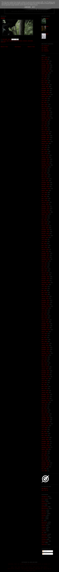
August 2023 (45, 120)
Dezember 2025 (45, 65)
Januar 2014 (45, 345)
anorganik (44, 496)
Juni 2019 (44, 218)
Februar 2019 (45, 225)
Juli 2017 (44, 263)
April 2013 (45, 363)
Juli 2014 (44, 333)
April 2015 (45, 316)
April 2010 (45, 433)
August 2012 (45, 378)
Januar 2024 (45, 110)
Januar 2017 (45, 274)
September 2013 (46, 353)
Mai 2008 (44, 468)
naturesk (44, 524)
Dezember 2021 (45, 159)
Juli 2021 (44, 169)
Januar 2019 (45, 227)
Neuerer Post (4, 46)
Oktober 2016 (45, 280)
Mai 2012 (44, 384)
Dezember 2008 (45, 463)
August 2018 (45, 237)
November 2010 (45, 419)
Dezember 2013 (45, 347)
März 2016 (44, 294)
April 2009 (45, 457)
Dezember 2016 (45, 276)
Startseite (18, 46)
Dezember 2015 (45, 300)
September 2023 (46, 118)
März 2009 (44, 459)
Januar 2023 (45, 133)
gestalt (44, 510)
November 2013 (45, 349)
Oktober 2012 (45, 374)
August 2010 (45, 425)
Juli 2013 (44, 357)
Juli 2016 (44, 286)
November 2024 (45, 90)
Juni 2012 (44, 382)
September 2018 (46, 235)
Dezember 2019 (45, 206)
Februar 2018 (45, 249)
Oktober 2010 (45, 421)
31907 (47, 34)
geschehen (44, 506)
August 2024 (45, 96)
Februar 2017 (45, 272)
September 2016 (46, 282)
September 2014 (46, 329)
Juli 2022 (44, 145)
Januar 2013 (45, 368)
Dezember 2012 (45, 370)
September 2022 (46, 141)
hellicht (44, 513)
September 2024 (46, 94)
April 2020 (45, 198)
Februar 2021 (45, 178)
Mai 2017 (44, 267)
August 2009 (45, 449)
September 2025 (46, 71)
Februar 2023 (45, 131)
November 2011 (45, 396)
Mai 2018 (44, 243)
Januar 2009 (45, 461)
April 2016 (45, 292)
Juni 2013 (44, 359)
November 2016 (45, 278)
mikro (43, 518)
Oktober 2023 (45, 116)
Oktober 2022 (45, 139)
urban (43, 542)
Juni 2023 (44, 124)
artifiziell (45, 498)
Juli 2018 (44, 239)
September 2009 (46, 447)
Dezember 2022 (45, 135)
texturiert (45, 537)
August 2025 (45, 73)
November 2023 (45, 114)
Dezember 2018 (45, 229)
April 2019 (45, 221)
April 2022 (45, 151)
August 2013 (45, 355)
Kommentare (46, 553)
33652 (47, 26)
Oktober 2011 (45, 398)
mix (42, 520)
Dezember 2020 (45, 182)
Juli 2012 (44, 380)
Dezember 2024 (45, 88)
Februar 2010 (45, 437)
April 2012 (45, 386)
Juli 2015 (44, 310)
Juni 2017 (44, 265)
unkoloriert (45, 541)
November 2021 (45, 161)
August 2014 (45, 331)
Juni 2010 (44, 429)
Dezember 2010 (45, 417)
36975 (47, 18)
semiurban (44, 534)
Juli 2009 (44, 451)
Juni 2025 (44, 76)
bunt (43, 500)
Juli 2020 (44, 192)
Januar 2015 (45, 321)
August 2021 (45, 167)
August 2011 (45, 402)
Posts (45, 551)
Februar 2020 (45, 202)
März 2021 (44, 176)
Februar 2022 (45, 155)
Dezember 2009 (45, 441)
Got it (33, 7)
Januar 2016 (45, 298)
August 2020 (45, 190)
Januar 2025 (45, 86)
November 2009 (45, 443)
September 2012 (46, 376)
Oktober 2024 (45, 92)
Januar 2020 (45, 204)
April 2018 (45, 245)
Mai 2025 (44, 78)
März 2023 (44, 129)
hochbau (44, 515)
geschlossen (45, 508)
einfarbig (44, 503)
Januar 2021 (45, 180)
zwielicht (44, 544)
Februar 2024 (45, 108)
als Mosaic (45, 47)
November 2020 (45, 184)
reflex (43, 529)
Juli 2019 (44, 216)
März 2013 (44, 365)
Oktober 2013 (45, 351)
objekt (43, 525)
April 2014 (45, 339)
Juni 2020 (44, 194)
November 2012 (45, 372)
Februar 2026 (45, 61)
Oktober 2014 (45, 327)
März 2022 (44, 153)
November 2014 (45, 325)
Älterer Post (31, 46)
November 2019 (45, 208)
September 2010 (46, 423)
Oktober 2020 (45, 186)
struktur (44, 535)
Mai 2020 (44, 196)
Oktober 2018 (45, 233)
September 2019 (46, 212)
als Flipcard (45, 45)
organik (44, 527)
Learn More (28, 7)
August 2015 (45, 308)
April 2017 (45, 269)
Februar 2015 (45, 319)
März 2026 (44, 59)
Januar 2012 (45, 392)
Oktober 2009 (45, 445)
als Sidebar (45, 49)
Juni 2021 (44, 171)
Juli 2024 (44, 98)
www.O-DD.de (45, 490)
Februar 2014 (45, 343)
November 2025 (45, 67)
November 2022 (45, 137)
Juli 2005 (44, 470)
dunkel (43, 501)
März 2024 (44, 106)
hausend (44, 512)
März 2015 (44, 318)
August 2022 (45, 143)
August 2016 (45, 284)
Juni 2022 (44, 147)
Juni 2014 (44, 335)
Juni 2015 (44, 312)
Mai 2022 (44, 149)
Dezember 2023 (45, 112)
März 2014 (44, 341)
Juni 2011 (44, 406)
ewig (43, 505)
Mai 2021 (44, 173)
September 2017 (46, 259)
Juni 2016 (44, 288)
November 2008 (45, 464)
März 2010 (44, 435)
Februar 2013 (45, 367)
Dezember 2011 (45, 394)
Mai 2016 (44, 290)
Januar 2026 (45, 63)
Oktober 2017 (45, 257)
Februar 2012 (45, 390)
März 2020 (44, 200)
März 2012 (44, 388)
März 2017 (44, 270)
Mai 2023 (44, 125)
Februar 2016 (45, 296)
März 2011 (44, 412)
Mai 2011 (44, 408)
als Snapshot (45, 50)
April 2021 (45, 174)
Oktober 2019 (45, 210)
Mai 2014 (44, 337)
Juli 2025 (44, 75)
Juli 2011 (44, 404)
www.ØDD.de (45, 488)
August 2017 (45, 261)
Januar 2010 (45, 439)
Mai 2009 (44, 455)
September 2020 (46, 188)
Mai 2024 (44, 102)
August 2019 (45, 214)
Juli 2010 (44, 427)
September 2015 (46, 306)
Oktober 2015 (45, 304)
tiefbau (44, 539)
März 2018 (44, 247)
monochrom (44, 522)
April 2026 (45, 57)
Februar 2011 (45, 414)
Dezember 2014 (45, 323)
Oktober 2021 (45, 163)
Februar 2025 (45, 84)
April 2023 (45, 127)
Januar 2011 (45, 416)
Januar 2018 (45, 251)
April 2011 (45, 410)
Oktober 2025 (45, 69)
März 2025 (44, 82)
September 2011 (46, 400)
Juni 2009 (44, 453)
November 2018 (45, 231)
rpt (42, 532)
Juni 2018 (44, 241)
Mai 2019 (44, 220)
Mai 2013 (44, 361)
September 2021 (46, 165)
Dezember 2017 (45, 253)
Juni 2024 (44, 100)
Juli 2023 (44, 122)
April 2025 (45, 80)
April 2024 (45, 104)
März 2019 (44, 223)
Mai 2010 (44, 431)
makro (43, 517)
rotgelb (44, 530)
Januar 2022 (45, 157)
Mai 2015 (44, 314)
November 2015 (45, 302)
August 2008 (45, 466)
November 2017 (45, 255)
